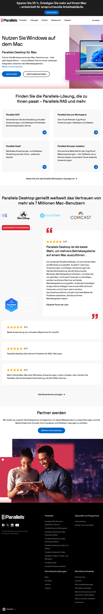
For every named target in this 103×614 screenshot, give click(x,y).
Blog (46, 577)
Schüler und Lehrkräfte (84, 525)
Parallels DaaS (50, 563)
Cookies (78, 581)
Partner (48, 584)
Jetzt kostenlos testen (36, 74)
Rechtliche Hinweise (83, 588)
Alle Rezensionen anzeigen (50, 394)
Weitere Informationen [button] (51, 430)
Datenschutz (80, 577)
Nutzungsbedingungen (84, 584)
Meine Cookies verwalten (85, 599)
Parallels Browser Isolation (55, 566)
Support (48, 588)
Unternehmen (80, 521)
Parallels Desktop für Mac (55, 552)
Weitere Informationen (12, 67)
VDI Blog (48, 581)
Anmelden (94, 20)
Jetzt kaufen (11, 74)
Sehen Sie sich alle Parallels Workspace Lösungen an (50, 179)
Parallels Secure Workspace (56, 528)
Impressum (79, 602)
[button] (24, 20)
